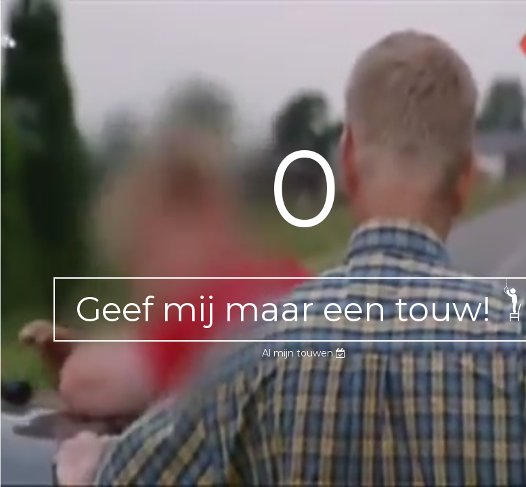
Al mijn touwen (303, 353)
